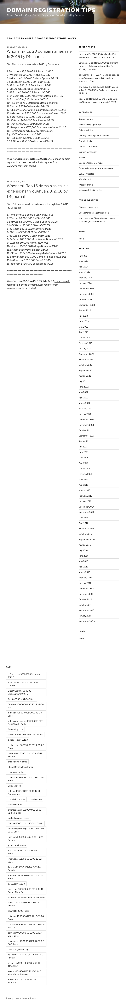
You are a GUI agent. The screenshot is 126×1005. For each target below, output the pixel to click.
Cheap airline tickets (88, 207)
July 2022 (83, 381)
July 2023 (83, 316)
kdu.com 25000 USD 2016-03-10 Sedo (24, 852)
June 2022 (83, 386)
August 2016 (85, 545)
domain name (35, 799)
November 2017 (86, 512)
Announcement (86, 119)
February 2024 (85, 277)
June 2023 (84, 321)
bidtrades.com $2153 (18, 740)
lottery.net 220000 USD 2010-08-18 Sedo (25, 877)
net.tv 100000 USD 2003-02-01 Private (23, 904)
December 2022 (86, 354)
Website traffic (86, 179)
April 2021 (83, 463)
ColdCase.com (15, 785)
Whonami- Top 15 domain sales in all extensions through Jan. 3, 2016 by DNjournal (38, 191)
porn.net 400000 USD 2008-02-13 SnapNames (25, 934)
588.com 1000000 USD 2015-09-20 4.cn (26, 706)
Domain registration (88, 152)
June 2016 (83, 555)
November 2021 (86, 425)
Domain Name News (88, 146)
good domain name (17, 845)
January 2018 (85, 501)
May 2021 (83, 457)
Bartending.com (15, 729)
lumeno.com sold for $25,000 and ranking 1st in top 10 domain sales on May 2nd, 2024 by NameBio (98, 66)
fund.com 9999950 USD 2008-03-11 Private (25, 838)
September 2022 (87, 370)
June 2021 (83, 452)
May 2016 (83, 561)
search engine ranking (18, 949)
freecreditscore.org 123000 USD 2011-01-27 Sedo (26, 830)
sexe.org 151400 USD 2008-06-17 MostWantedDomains (24, 973)
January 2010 (85, 615)
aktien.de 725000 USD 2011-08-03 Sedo (25, 714)
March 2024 (84, 272)
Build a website (86, 130)
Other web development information (96, 168)
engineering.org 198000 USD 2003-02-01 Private (25, 811)
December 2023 (86, 288)
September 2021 (86, 435)
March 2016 (84, 572)
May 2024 (83, 261)
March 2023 (84, 337)
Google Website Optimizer (91, 163)
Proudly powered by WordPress (21, 998)
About (81, 238)
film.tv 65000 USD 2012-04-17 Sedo (25, 823)
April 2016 (83, 566)
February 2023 (85, 343)
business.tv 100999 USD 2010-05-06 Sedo (26, 746)
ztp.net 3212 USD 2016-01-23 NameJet (22, 981)
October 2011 (85, 605)
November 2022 (86, 359)
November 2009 (87, 621)
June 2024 (84, 256)
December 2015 (86, 588)
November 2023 (86, 294)
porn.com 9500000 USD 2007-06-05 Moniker (26, 926)
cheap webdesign (16, 772)
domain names (15, 804)
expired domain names (18, 818)
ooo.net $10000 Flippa (18, 911)
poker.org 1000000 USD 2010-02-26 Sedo (26, 917)
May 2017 (83, 517)
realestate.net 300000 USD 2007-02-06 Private (26, 942)
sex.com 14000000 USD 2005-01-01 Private (26, 956)
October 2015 (85, 599)
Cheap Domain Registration (20, 767)
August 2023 (85, 310)
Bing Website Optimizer (90, 124)
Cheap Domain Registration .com (94, 212)
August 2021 (85, 441)
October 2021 (85, 430)
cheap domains (29, 162)
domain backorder (16, 799)
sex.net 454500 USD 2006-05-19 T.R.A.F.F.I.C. (24, 964)
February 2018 (85, 496)
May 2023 (83, 327)
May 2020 (83, 479)
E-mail (82, 157)
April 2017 (83, 523)
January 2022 (85, 414)
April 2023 (83, 332)
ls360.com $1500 (16, 883)
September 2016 (87, 539)
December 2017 (86, 506)
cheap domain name (17, 761)
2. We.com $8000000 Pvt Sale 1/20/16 (23, 684)
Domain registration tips (51, 10)
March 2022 (84, 403)
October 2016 (85, 534)
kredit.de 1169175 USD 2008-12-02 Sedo (24, 860)
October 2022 (85, 365)
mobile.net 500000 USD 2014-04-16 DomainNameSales (25, 890)
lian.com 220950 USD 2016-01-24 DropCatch (24, 868)
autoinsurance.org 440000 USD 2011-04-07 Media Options (26, 722)
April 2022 (83, 397)
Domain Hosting (86, 141)
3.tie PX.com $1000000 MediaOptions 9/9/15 (19, 692)
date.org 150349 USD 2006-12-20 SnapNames (24, 792)
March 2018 (84, 490)
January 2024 (85, 283)
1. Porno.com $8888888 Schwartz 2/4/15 (24, 675)
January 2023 (85, 348)
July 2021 (83, 446)
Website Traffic (86, 184)
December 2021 (86, 419)
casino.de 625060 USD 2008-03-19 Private (25, 755)
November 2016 (86, 528)
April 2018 (83, 485)
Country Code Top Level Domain (94, 135)
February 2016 (85, 577)
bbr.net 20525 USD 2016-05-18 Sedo (25, 734)
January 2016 (85, 583)
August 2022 (85, 376)
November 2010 (86, 610)
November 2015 (86, 594)
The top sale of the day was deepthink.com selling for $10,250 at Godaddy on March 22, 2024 (99, 90)
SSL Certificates (86, 174)
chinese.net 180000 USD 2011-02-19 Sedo (26, 779)
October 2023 (85, 299)
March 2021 (84, 468)
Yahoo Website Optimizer (90, 190)
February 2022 (85, 408)
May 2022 (83, 392)
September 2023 (87, 305)
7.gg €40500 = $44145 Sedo (21, 699)
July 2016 (83, 550)
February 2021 (85, 474)
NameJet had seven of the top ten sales (26, 897)
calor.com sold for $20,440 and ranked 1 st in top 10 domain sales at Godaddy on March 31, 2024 (99, 78)
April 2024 (83, 266)
